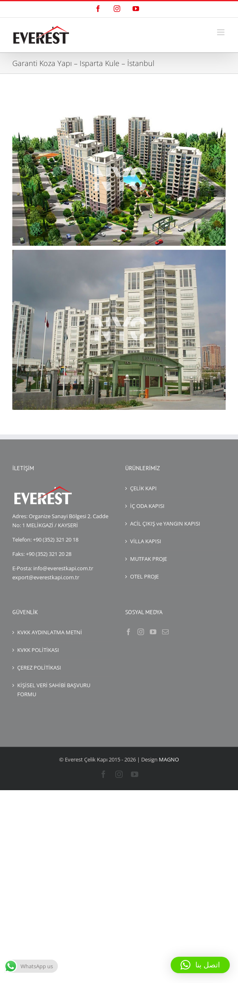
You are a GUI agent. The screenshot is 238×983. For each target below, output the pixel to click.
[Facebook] (128, 632)
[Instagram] (140, 632)
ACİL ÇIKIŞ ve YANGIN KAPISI (165, 523)
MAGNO (169, 759)
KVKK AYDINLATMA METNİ (49, 632)
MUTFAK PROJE (148, 558)
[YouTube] (153, 632)
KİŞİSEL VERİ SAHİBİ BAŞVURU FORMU (53, 689)
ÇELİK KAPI (143, 488)
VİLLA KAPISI (145, 541)
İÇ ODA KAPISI (147, 506)
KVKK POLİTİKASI (38, 650)
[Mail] (165, 632)
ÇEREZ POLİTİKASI (39, 667)
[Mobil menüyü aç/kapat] (221, 32)
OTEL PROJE (144, 576)
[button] (200, 965)
